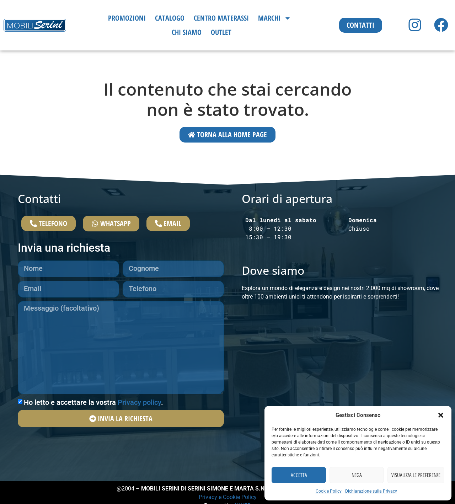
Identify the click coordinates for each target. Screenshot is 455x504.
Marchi (274, 18)
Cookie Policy (329, 491)
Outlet (221, 32)
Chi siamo (187, 32)
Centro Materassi (221, 18)
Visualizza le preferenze (415, 475)
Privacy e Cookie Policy (228, 497)
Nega (357, 475)
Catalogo (169, 18)
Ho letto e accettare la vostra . (93, 404)
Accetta (299, 475)
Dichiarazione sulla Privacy (371, 491)
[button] (440, 415)
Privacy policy (139, 404)
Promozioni (127, 18)
